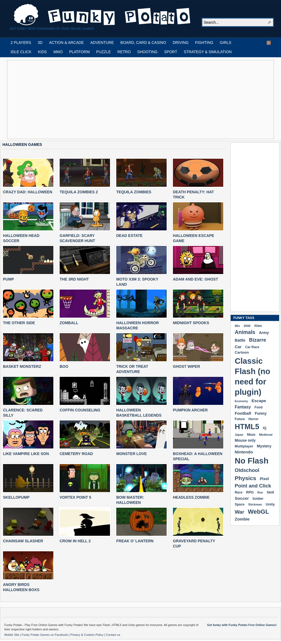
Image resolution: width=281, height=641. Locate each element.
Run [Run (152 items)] (260, 492)
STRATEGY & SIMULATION (208, 52)
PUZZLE (103, 52)
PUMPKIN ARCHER (190, 410)
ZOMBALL (69, 323)
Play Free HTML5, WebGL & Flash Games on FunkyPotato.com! (102, 14)
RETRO (124, 52)
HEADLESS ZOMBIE (191, 497)
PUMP (8, 279)
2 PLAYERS (21, 42)
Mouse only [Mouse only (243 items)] (245, 440)
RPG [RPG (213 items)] (250, 492)
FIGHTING (204, 42)
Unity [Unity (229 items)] (270, 504)
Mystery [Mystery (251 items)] (264, 446)
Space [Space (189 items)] (240, 504)
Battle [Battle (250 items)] (240, 340)
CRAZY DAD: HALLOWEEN (27, 192)
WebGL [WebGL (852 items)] (258, 511)
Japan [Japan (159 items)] (239, 434)
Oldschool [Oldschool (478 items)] (247, 470)
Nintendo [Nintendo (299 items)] (244, 452)
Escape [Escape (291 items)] (259, 400)
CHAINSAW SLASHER (23, 541)
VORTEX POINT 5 (75, 497)
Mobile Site (12, 634)
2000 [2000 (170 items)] (246, 325)
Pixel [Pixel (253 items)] (264, 479)
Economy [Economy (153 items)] (241, 401)
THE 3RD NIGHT (74, 279)
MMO (58, 52)
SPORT (170, 52)
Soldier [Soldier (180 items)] (257, 499)
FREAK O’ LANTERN (135, 541)
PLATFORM (79, 52)
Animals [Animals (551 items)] (245, 332)
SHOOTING (147, 52)
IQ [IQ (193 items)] (264, 428)
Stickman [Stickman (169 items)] (255, 504)
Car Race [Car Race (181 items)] (252, 347)
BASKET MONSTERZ (22, 366)
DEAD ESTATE (129, 235)
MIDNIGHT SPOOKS (191, 323)
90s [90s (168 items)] (237, 325)
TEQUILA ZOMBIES (133, 192)
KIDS (42, 52)
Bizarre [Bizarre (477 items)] (257, 340)
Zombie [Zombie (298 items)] (242, 519)
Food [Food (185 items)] (258, 407)
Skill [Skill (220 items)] (270, 492)
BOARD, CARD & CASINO (143, 42)
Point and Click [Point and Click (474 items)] (253, 486)
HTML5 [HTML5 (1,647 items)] (247, 427)
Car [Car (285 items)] (238, 346)
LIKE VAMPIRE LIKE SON (26, 454)
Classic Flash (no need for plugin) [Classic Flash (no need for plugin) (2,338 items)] (252, 376)
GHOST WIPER (186, 366)
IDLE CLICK (21, 52)
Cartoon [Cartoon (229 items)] (242, 352)
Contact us (113, 634)
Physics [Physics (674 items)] (245, 478)
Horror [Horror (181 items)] (253, 419)
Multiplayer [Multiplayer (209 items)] (244, 446)
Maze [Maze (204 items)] (251, 435)
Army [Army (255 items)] (264, 332)
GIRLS (225, 42)
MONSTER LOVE (131, 454)
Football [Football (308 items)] (243, 413)
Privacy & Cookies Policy (87, 634)
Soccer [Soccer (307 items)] (242, 498)
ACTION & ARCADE (66, 42)
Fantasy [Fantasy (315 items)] (243, 407)
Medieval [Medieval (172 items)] (265, 434)
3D (40, 42)
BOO (64, 366)
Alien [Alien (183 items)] (258, 326)
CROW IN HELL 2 (75, 541)
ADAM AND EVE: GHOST (195, 279)
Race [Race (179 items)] (238, 492)
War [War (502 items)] (239, 512)
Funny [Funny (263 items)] (261, 413)
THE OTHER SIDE (19, 323)
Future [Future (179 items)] (240, 419)
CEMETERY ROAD (76, 454)
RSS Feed (269, 43)
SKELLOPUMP (16, 497)
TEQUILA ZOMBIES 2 (79, 192)
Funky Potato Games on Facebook (45, 634)
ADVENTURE (102, 42)
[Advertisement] (100, 99)
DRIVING (180, 42)
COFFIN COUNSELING (80, 410)
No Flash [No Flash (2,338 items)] (251, 460)
